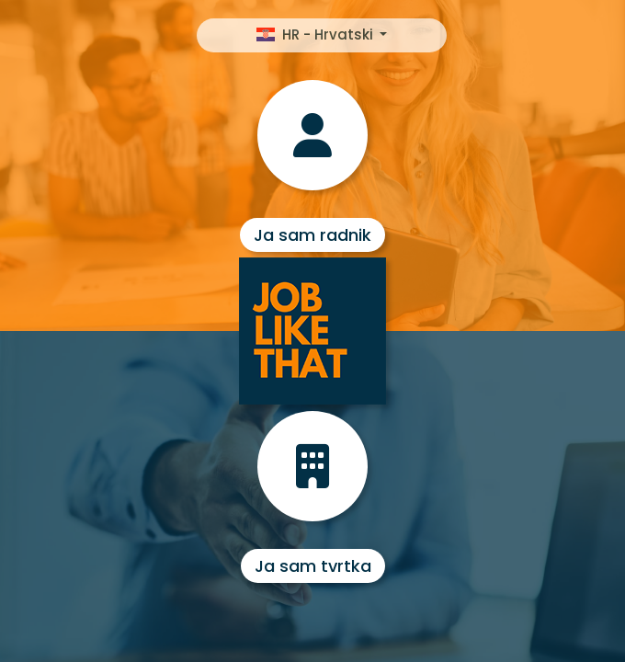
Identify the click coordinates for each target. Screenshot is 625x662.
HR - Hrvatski (316, 34)
